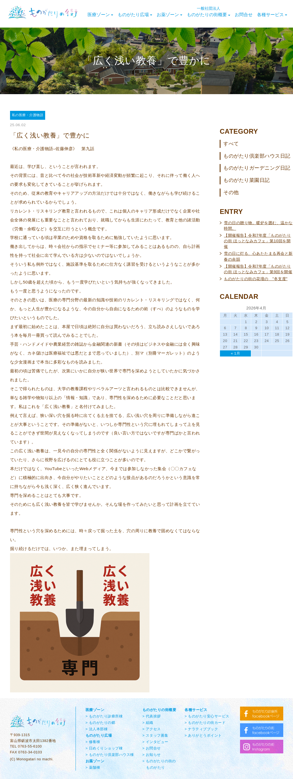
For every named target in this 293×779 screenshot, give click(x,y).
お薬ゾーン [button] (169, 14)
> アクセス (151, 729)
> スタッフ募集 (155, 735)
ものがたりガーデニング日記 (256, 168)
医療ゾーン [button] (100, 14)
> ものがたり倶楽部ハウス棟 (110, 755)
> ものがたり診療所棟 (104, 716)
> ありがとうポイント (203, 735)
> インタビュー (155, 742)
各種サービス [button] (272, 14)
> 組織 (147, 723)
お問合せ (244, 14)
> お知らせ (151, 755)
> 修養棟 (93, 742)
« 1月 (235, 353)
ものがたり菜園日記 (246, 180)
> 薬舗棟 (93, 767)
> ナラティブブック (201, 729)
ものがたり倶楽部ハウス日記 (256, 156)
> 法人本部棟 (97, 729)
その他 (231, 192)
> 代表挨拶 (151, 716)
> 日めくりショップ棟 (104, 748)
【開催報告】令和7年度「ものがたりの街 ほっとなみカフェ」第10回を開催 (257, 241)
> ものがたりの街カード (205, 723)
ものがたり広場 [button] (135, 14)
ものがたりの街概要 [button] (208, 11)
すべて (231, 143)
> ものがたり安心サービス (207, 716)
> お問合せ (151, 748)
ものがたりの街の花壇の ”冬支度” (255, 279)
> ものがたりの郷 (100, 723)
